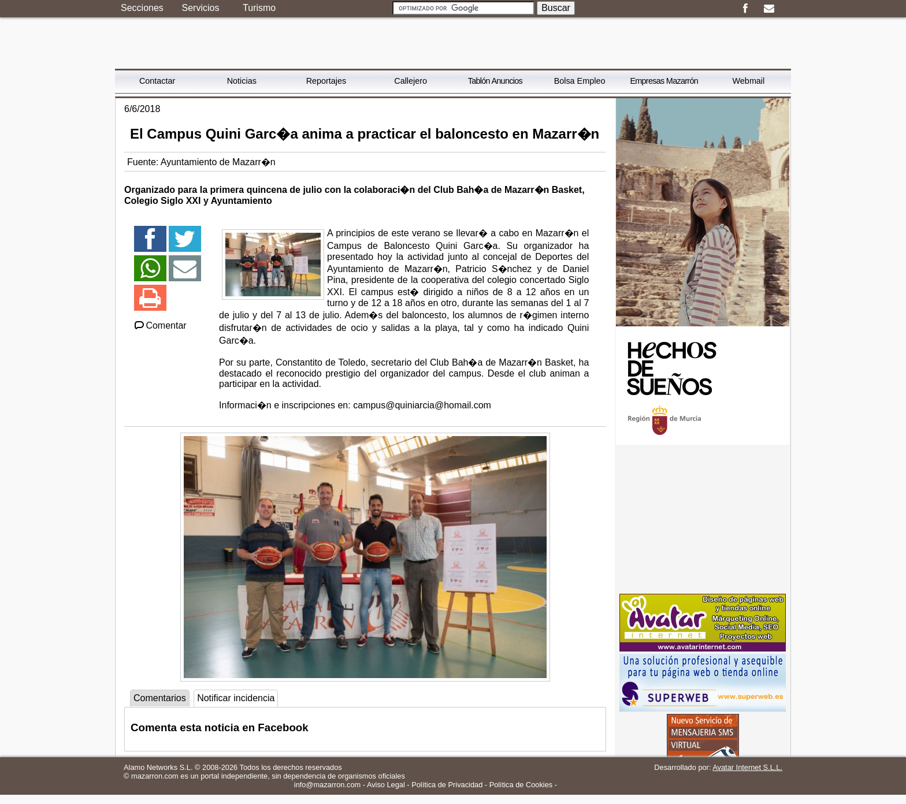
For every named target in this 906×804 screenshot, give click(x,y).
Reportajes (326, 80)
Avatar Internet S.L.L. (747, 767)
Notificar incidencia (235, 698)
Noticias (242, 80)
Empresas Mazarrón (664, 80)
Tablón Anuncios (495, 80)
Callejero (410, 80)
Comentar (160, 325)
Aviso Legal (386, 784)
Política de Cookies (521, 784)
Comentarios (159, 698)
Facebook (745, 8)
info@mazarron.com (327, 784)
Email (769, 8)
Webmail (749, 80)
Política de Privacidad (446, 784)
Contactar (157, 80)
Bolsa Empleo (580, 80)
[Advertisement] (702, 519)
